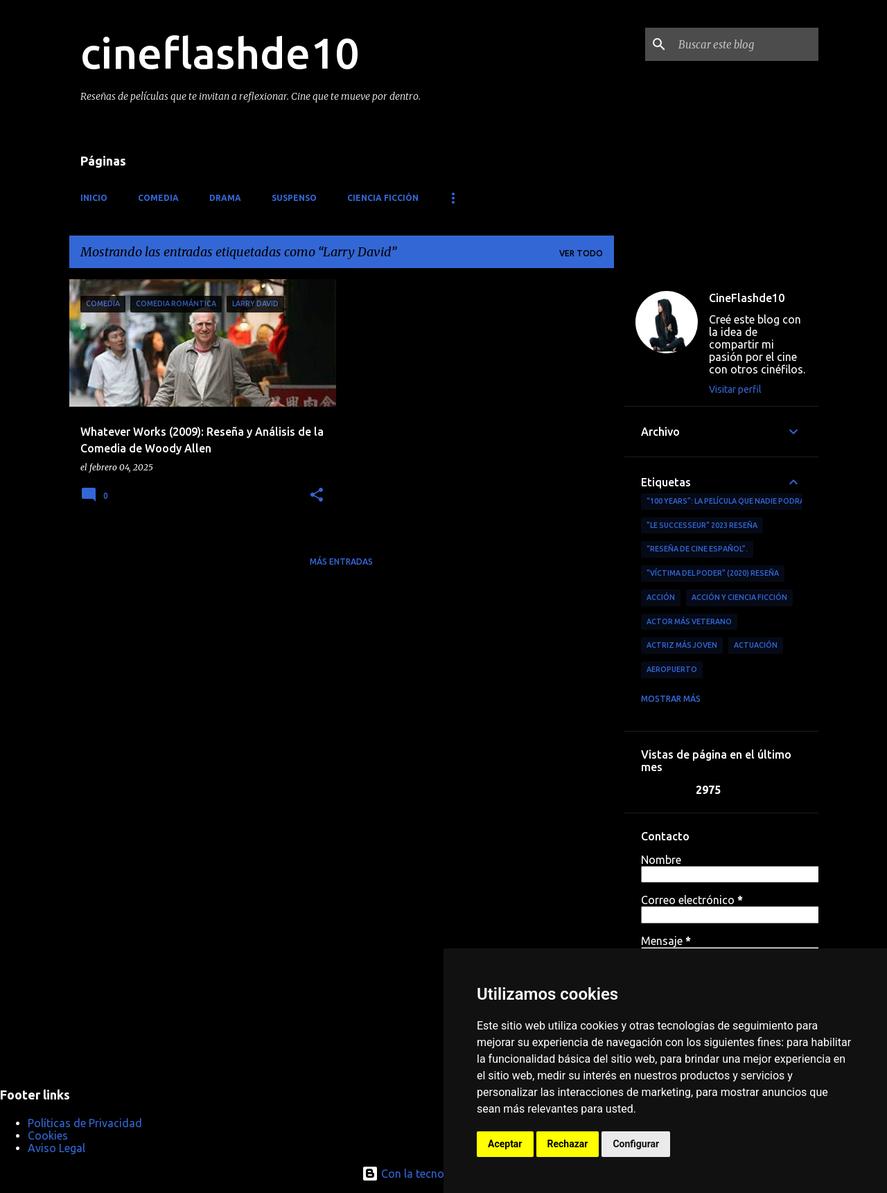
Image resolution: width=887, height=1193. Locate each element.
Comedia (158, 197)
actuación (756, 645)
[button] (316, 495)
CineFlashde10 (746, 298)
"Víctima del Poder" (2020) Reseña (713, 573)
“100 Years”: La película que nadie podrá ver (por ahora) (758, 501)
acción (661, 597)
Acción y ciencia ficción (739, 597)
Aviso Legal (56, 1148)
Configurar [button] (636, 1143)
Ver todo (581, 253)
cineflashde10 (219, 52)
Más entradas (341, 561)
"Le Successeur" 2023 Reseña (702, 525)
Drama (225, 197)
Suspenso (294, 197)
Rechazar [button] (567, 1143)
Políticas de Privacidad (85, 1123)
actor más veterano (689, 621)
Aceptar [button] (505, 1143)
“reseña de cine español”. (697, 549)
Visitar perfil (735, 389)
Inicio (93, 197)
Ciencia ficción (383, 197)
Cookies (48, 1135)
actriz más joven (682, 645)
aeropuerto (672, 669)
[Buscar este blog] (745, 44)
